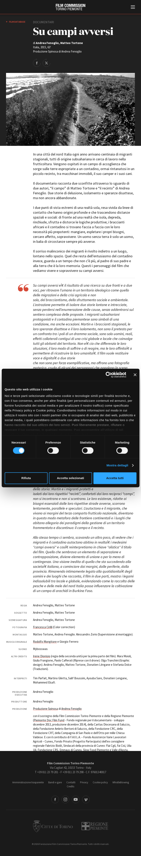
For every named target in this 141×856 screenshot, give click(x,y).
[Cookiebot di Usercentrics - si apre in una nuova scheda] (108, 375)
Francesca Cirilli (42, 627)
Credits (70, 786)
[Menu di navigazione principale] (133, 7)
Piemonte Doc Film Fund (49, 720)
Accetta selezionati (70, 478)
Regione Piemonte (94, 826)
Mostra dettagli (117, 465)
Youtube (75, 799)
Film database (17, 21)
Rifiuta (26, 478)
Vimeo (86, 799)
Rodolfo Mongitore (45, 642)
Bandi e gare (55, 782)
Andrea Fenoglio (71, 709)
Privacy (84, 782)
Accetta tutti (115, 478)
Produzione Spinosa (45, 709)
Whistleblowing (120, 782)
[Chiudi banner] (135, 374)
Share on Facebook (37, 62)
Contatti (70, 782)
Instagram (65, 799)
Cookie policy (100, 782)
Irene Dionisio (41, 656)
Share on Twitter (46, 62)
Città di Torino (53, 826)
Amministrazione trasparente (28, 782)
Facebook (55, 799)
